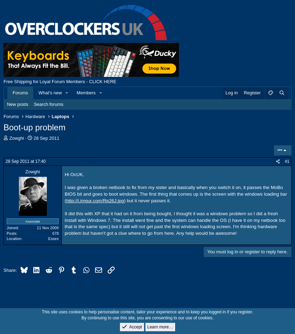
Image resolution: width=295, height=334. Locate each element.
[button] (67, 93)
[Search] (282, 93)
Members (86, 92)
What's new (50, 92)
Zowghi (16, 138)
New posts (17, 104)
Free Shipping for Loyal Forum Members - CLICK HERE (59, 81)
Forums (20, 92)
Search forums (49, 104)
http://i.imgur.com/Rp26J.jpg (95, 200)
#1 (287, 161)
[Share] (277, 162)
